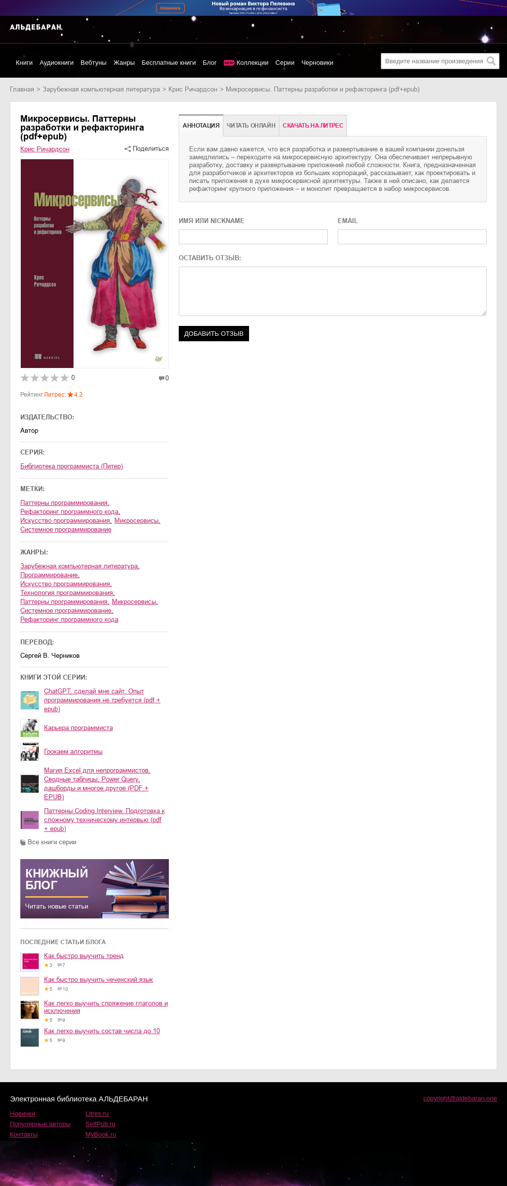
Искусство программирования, (66, 520)
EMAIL (348, 221)
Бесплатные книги (169, 62)
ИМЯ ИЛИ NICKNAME (212, 221)
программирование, (50, 575)
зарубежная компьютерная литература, (80, 566)
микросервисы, (135, 601)
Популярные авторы (40, 1124)
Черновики (318, 62)
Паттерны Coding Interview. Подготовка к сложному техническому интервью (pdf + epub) (104, 819)
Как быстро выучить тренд (84, 955)
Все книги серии (52, 842)
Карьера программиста (78, 727)
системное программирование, (66, 610)
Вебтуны (93, 62)
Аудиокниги (57, 62)
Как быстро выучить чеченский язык (98, 979)
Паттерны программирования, (64, 502)
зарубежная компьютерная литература (101, 89)
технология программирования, (67, 592)
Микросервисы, (137, 520)
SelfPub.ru (101, 1124)
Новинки (22, 1113)
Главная (22, 89)
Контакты (24, 1134)
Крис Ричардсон (192, 89)
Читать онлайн (251, 125)
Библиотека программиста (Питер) (71, 466)
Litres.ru (97, 1113)
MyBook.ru (101, 1134)
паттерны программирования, (64, 601)
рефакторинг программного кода (69, 619)
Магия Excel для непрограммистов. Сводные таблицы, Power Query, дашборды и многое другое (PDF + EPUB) (97, 784)
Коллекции (253, 62)
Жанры (124, 62)
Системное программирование (65, 529)
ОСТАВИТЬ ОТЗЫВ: (210, 258)
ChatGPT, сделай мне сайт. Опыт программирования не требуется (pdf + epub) (102, 700)
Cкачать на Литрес (313, 125)
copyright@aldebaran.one (460, 1098)
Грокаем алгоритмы (73, 751)
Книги (24, 62)
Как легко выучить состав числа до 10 (102, 1031)
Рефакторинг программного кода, (70, 511)
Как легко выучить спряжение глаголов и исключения (106, 1007)
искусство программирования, (66, 584)
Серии (284, 62)
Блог (210, 62)
